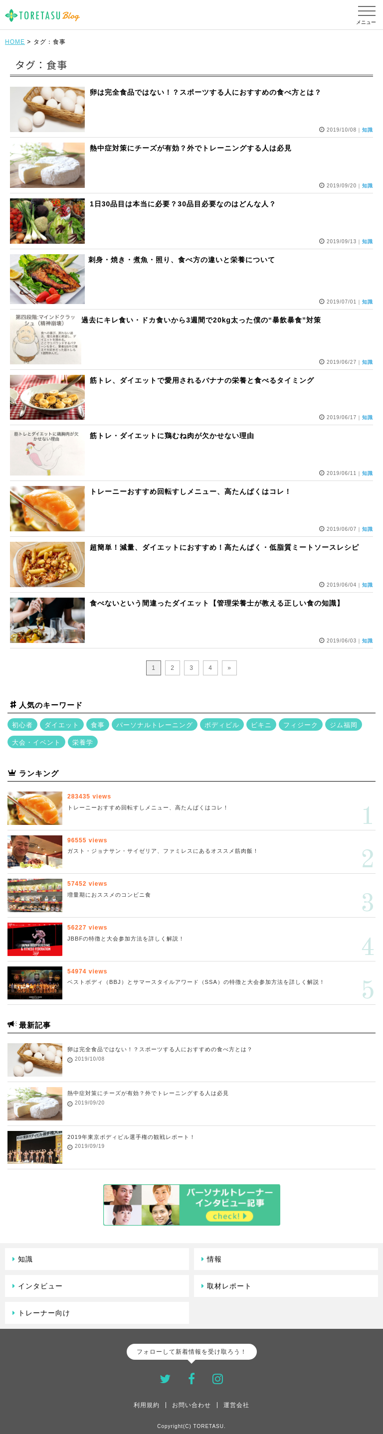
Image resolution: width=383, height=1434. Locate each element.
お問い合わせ (191, 1405)
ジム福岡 (344, 725)
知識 (25, 1259)
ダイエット (61, 725)
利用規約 (147, 1405)
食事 (98, 725)
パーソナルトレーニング (154, 725)
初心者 (22, 725)
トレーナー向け (44, 1313)
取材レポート (229, 1286)
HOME (15, 41)
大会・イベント (36, 742)
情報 (214, 1259)
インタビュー (40, 1286)
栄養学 (82, 742)
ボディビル (221, 725)
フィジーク (300, 725)
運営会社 (236, 1405)
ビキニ (261, 725)
